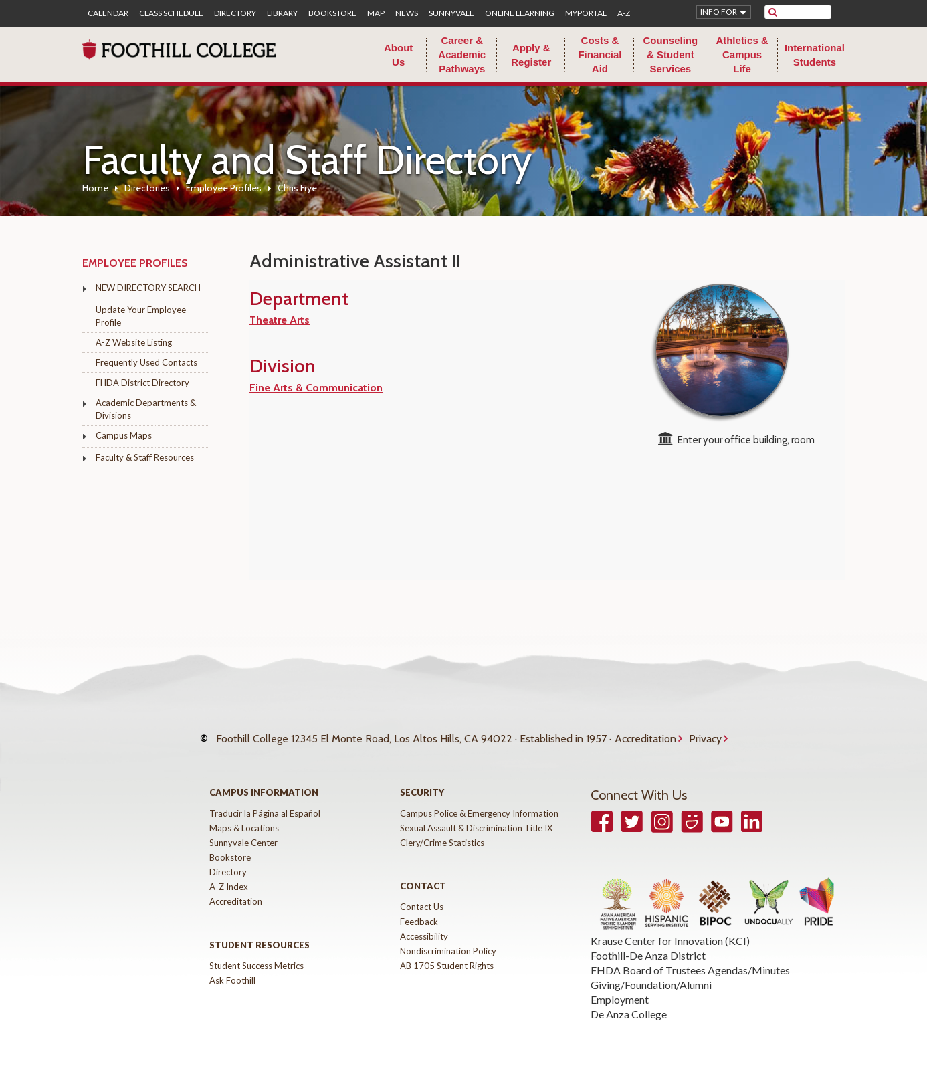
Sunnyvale (451, 13)
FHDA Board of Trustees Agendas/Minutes (690, 956)
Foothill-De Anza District (648, 942)
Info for (718, 12)
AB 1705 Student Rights (447, 952)
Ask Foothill (232, 967)
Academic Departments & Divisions (146, 409)
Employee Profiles (224, 188)
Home (95, 188)
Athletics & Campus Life (742, 54)
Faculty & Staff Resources (145, 457)
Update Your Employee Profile (141, 316)
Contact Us (421, 893)
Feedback (419, 908)
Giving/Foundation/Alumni (651, 971)
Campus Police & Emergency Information (479, 799)
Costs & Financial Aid (599, 54)
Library (282, 13)
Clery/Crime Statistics (442, 829)
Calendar (108, 13)
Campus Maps (124, 435)
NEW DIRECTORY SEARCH (148, 287)
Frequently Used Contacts (146, 362)
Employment (620, 986)
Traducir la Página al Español (264, 799)
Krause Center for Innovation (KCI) (670, 927)
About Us (398, 55)
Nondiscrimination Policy (448, 937)
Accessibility (424, 923)
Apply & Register (531, 55)
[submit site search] (772, 12)
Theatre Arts (279, 320)
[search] (806, 12)
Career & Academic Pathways (462, 54)
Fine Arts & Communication (316, 387)
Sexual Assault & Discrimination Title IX (476, 814)
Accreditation (645, 732)
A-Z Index (228, 873)
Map (376, 13)
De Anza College (629, 1000)
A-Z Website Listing (134, 342)
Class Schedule (171, 13)
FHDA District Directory (142, 382)
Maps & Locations (244, 814)
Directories (147, 188)
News (406, 13)
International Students (815, 55)
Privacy (705, 732)
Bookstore (332, 13)
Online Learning (519, 13)
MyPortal (586, 13)
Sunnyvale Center (243, 829)
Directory (235, 13)
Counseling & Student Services (670, 54)
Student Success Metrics (256, 952)
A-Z (623, 13)
